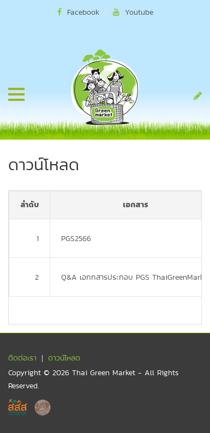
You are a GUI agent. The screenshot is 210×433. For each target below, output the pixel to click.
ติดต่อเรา (22, 357)
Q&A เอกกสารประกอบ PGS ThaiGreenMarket (135, 277)
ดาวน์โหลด (64, 357)
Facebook (78, 12)
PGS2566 (76, 238)
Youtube (133, 12)
